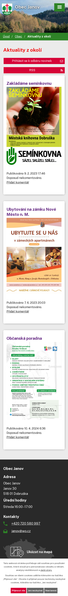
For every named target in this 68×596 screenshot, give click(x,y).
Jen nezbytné (35, 590)
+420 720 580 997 (25, 523)
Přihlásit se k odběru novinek (37, 61)
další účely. (46, 570)
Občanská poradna (24, 338)
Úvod (6, 36)
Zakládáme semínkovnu (29, 83)
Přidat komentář (18, 182)
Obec (18, 36)
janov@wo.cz (21, 531)
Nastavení (50, 590)
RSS (46, 70)
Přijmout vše (18, 590)
